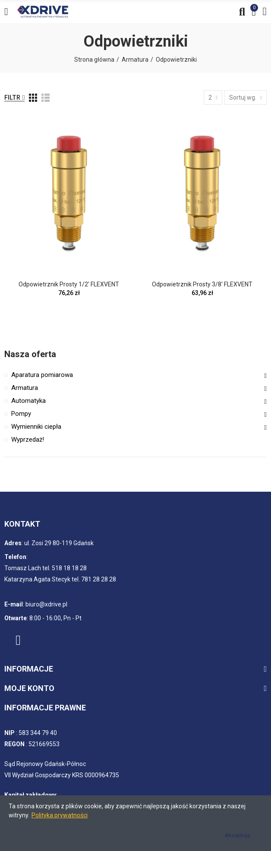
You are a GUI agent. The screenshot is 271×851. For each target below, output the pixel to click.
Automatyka (28, 401)
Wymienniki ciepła (36, 426)
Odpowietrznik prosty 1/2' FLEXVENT (69, 284)
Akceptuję (237, 835)
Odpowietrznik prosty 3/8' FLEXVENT (202, 284)
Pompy (21, 414)
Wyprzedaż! (27, 439)
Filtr (12, 97)
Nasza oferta (30, 354)
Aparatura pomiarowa (42, 375)
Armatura (24, 388)
